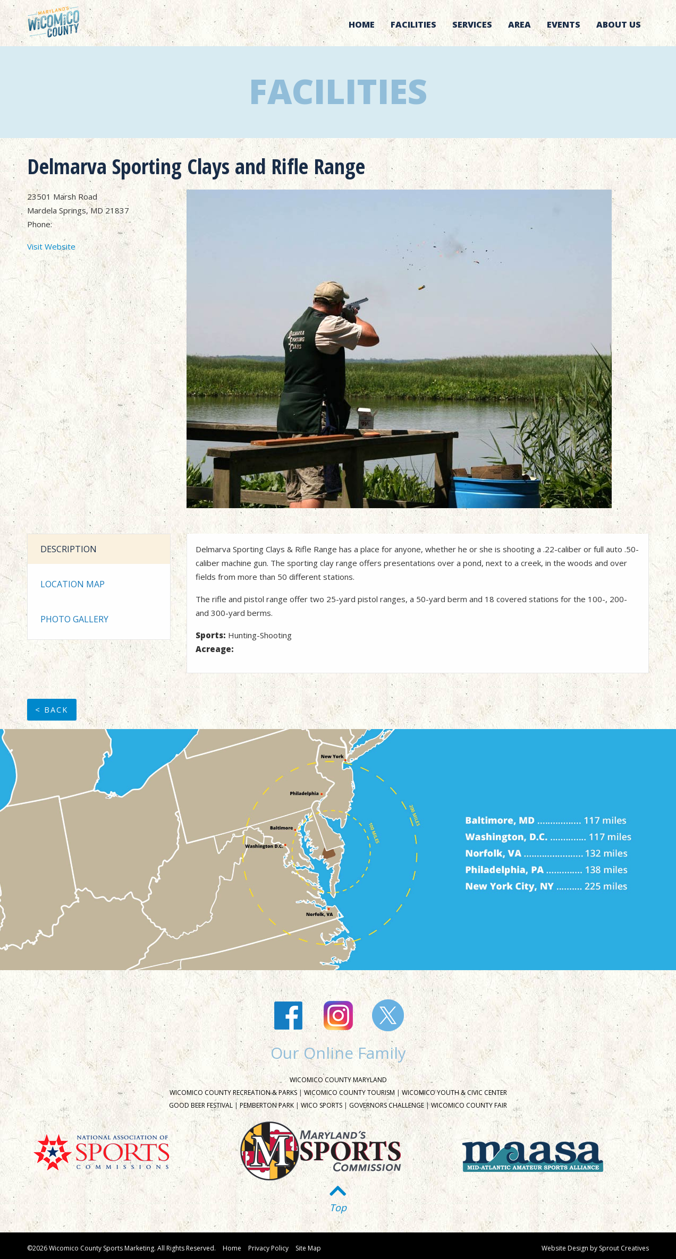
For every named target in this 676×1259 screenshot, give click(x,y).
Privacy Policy (268, 1248)
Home (362, 24)
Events (563, 24)
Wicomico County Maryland (338, 1079)
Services (472, 24)
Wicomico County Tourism (349, 1092)
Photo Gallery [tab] (74, 619)
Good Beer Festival (201, 1105)
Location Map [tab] (72, 584)
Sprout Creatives (624, 1248)
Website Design (565, 1248)
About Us (618, 24)
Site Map (308, 1248)
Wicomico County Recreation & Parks (233, 1092)
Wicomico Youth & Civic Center (454, 1092)
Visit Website (51, 246)
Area (519, 24)
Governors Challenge (386, 1105)
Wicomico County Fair (469, 1105)
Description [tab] (68, 549)
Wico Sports (321, 1105)
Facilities (413, 24)
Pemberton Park (267, 1105)
